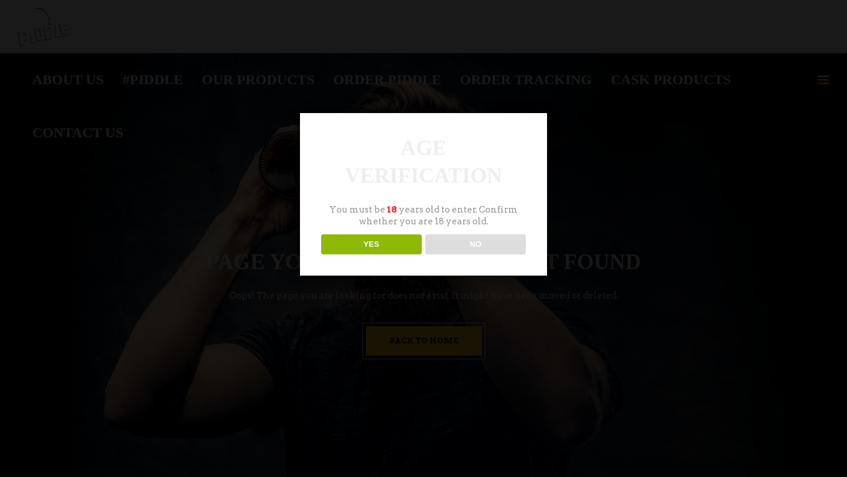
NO (476, 244)
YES (371, 244)
